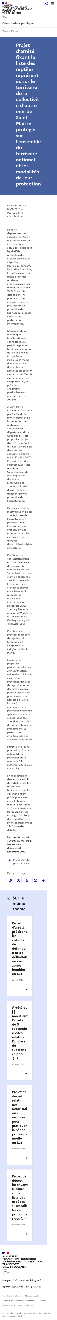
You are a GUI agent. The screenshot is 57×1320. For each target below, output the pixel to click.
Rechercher (47, 4)
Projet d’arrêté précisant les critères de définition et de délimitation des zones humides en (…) (19, 948)
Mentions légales (32, 1296)
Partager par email (35, 880)
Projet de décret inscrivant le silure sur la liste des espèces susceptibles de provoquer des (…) (20, 1197)
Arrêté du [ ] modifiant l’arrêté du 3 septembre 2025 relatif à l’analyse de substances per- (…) (20, 1033)
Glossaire (19, 1296)
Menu (53, 4)
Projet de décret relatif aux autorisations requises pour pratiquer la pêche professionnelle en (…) (19, 1117)
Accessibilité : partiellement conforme (18, 1300)
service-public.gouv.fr (31, 1280)
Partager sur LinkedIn (27, 880)
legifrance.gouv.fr (11, 1286)
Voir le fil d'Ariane (10, 31)
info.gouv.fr (8, 1280)
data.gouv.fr (32, 1286)
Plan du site (7, 1296)
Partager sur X (19, 880)
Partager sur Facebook (10, 880)
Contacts (29, 1305)
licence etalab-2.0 (14, 1316)
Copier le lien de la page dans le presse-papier (44, 880)
